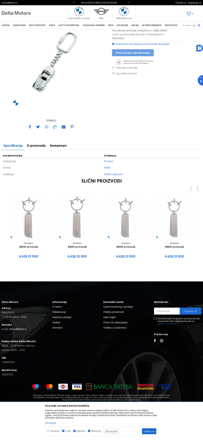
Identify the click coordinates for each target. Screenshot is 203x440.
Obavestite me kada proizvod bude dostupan (141, 73)
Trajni (68, 431)
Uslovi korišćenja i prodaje (118, 336)
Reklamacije (59, 341)
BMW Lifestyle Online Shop (16, 31)
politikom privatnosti (166, 352)
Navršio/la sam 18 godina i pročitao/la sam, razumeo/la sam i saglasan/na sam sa (178, 350)
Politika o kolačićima (114, 357)
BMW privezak (28, 275)
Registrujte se (194, 2)
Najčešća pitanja (61, 346)
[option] (101, 2)
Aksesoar (50, 31)
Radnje (56, 351)
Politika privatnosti (113, 341)
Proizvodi (38, 31)
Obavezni (55, 431)
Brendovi (57, 357)
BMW (107, 196)
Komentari (58, 175)
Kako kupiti (109, 346)
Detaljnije (50, 422)
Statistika (81, 431)
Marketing (96, 431)
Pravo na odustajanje (115, 351)
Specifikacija (13, 175)
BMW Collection (113, 203)
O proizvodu (36, 175)
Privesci (62, 31)
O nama (57, 336)
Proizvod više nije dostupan (133, 81)
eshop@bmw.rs (17, 358)
